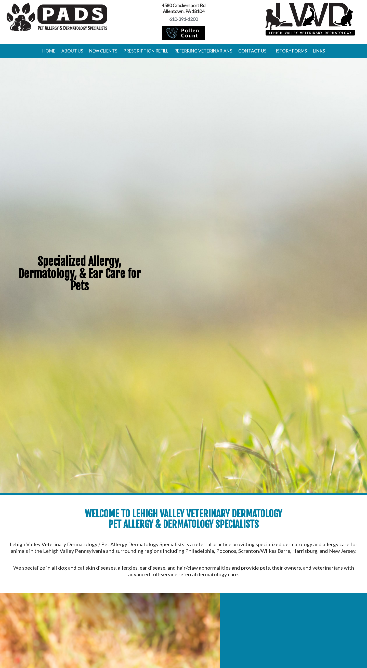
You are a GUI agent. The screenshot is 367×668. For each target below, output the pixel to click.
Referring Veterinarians (203, 51)
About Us (72, 51)
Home (48, 51)
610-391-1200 (183, 19)
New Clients (103, 51)
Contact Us (252, 51)
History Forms (289, 51)
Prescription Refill (145, 51)
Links (319, 51)
